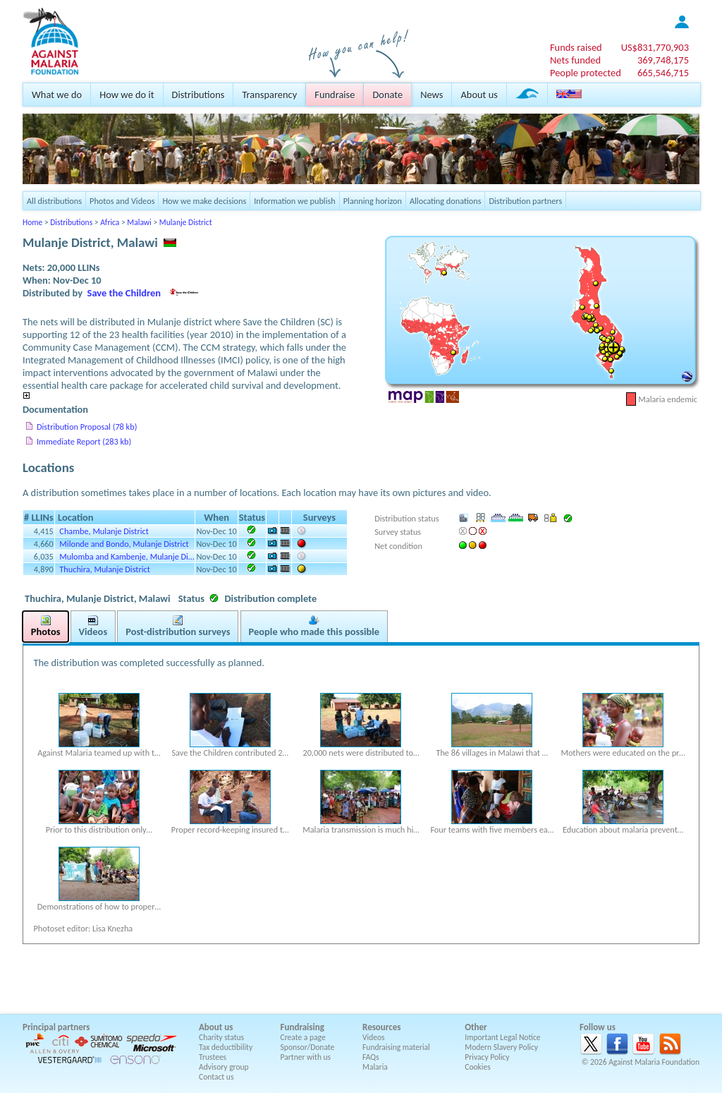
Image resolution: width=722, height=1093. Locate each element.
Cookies (478, 1067)
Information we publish (295, 200)
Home (32, 222)
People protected (585, 72)
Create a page (303, 1037)
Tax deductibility (225, 1047)
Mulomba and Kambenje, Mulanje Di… (126, 556)
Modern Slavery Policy (501, 1047)
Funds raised (576, 47)
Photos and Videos (122, 200)
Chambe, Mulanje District (103, 531)
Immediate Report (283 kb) (84, 441)
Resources (381, 1027)
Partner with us (306, 1057)
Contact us (216, 1077)
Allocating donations (446, 200)
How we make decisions (204, 200)
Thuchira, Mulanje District (104, 569)
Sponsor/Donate (308, 1047)
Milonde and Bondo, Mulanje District (123, 543)
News (431, 94)
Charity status (221, 1037)
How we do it (126, 94)
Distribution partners (525, 200)
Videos (373, 1037)
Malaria (375, 1067)
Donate (387, 94)
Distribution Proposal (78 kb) (87, 426)
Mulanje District (185, 222)
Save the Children (124, 292)
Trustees (212, 1057)
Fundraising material (396, 1047)
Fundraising (302, 1027)
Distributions (198, 94)
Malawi (139, 222)
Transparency (269, 94)
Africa (109, 222)
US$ (655, 47)
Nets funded (575, 60)
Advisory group (224, 1067)
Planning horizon (372, 200)
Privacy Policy (487, 1057)
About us (478, 94)
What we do (57, 94)
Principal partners (56, 1027)
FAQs (370, 1057)
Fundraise (334, 94)
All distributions (54, 200)
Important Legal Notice (502, 1037)
